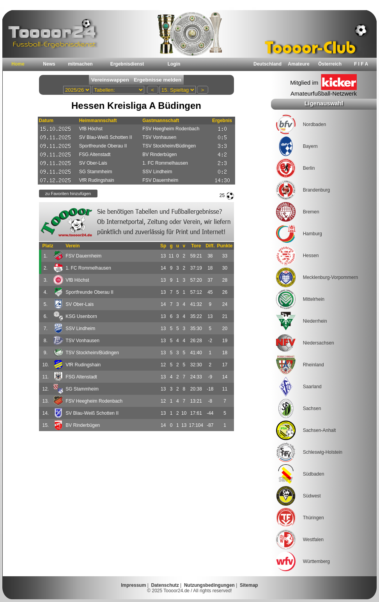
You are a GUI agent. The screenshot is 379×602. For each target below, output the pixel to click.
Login (174, 64)
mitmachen (80, 64)
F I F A (361, 64)
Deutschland (267, 64)
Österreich (330, 64)
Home (17, 64)
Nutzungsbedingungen (209, 585)
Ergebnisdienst (127, 64)
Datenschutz (165, 585)
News (49, 64)
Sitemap (249, 585)
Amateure (298, 64)
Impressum (133, 585)
